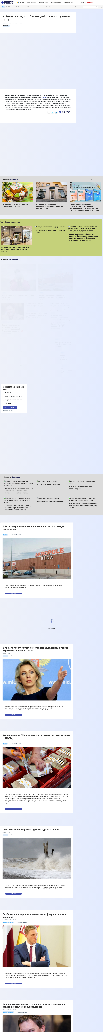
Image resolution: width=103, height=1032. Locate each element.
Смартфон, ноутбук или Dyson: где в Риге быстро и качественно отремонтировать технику (18, 436)
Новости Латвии (43, 2)
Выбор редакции (56, 2)
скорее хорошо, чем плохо (13, 333)
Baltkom (44, 97)
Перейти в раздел (95, 179)
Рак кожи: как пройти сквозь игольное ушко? (81, 422)
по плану (8, 329)
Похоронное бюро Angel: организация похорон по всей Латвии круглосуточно (51, 188)
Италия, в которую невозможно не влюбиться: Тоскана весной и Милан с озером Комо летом (19, 423)
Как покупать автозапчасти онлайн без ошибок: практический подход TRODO (83, 436)
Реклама (77, 6)
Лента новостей (31, 2)
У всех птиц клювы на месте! (48, 421)
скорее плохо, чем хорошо (13, 336)
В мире (20, 2)
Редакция (72, 6)
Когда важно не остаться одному (50, 434)
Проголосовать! (10, 344)
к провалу (8, 340)
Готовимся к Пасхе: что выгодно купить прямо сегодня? (16, 205)
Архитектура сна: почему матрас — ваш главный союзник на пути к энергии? (15, 228)
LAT (3, 6)
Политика (6, 25)
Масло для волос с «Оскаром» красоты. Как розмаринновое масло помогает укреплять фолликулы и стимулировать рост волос (83, 229)
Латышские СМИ (68, 2)
